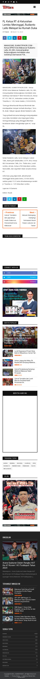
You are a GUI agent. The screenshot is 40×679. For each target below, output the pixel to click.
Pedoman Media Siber (29, 675)
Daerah (5, 633)
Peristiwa (5, 640)
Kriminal (5, 646)
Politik (5, 656)
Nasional (5, 643)
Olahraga (5, 649)
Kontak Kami (21, 677)
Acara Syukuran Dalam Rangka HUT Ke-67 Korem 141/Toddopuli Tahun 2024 (19, 565)
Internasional (7, 659)
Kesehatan (6, 665)
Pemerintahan (7, 637)
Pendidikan (6, 653)
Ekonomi (5, 662)
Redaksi (7, 675)
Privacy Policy (16, 675)
